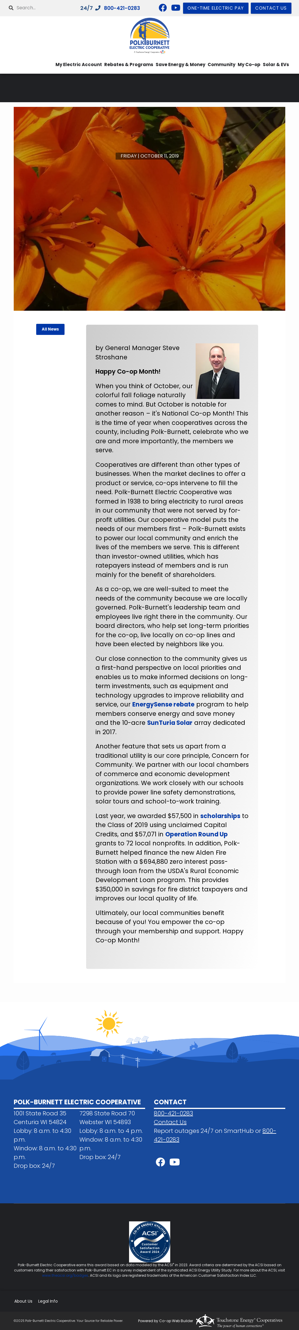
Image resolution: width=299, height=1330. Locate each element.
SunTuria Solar (194, 722)
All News (50, 329)
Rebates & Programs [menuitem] (128, 64)
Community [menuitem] (221, 64)
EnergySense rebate (164, 704)
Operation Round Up (197, 834)
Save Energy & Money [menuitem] (180, 64)
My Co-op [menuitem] (249, 64)
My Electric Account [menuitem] (78, 64)
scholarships (220, 816)
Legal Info (47, 1301)
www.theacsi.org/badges (65, 1275)
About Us (23, 1301)
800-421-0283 (173, 1113)
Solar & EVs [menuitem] (276, 64)
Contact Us (170, 1122)
